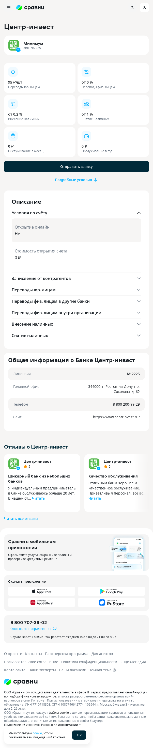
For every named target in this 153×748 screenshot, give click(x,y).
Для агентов (102, 653)
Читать (38, 498)
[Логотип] (21, 682)
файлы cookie (59, 712)
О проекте (13, 653)
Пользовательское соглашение (31, 661)
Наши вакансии (72, 669)
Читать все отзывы (21, 518)
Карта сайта (14, 669)
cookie (37, 733)
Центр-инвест (37, 461)
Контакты (33, 653)
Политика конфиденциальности (89, 661)
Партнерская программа (66, 653)
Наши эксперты (42, 669)
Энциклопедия (133, 661)
